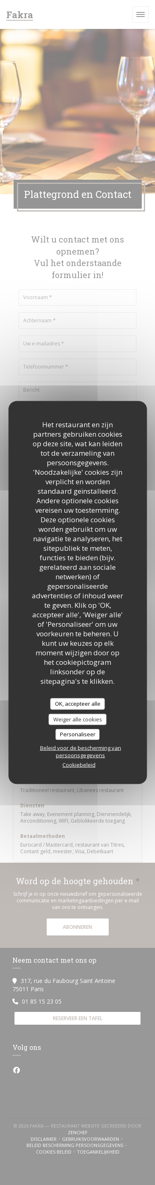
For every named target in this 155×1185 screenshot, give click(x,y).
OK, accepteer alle (77, 703)
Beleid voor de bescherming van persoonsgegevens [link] (80, 751)
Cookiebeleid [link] (78, 764)
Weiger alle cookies (77, 719)
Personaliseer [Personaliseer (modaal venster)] (77, 734)
